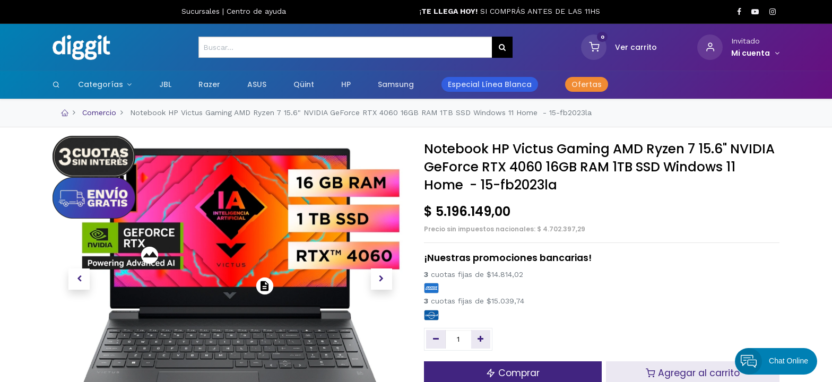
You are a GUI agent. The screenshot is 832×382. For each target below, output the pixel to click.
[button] (79, 279)
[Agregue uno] (481, 339)
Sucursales (201, 11)
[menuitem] (165, 85)
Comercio (99, 112)
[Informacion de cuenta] (755, 53)
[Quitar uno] (436, 339)
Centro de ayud (254, 11)
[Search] (56, 84)
